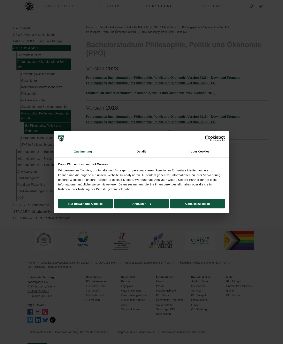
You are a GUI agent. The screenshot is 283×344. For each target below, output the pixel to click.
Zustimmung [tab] (83, 151)
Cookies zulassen (197, 203)
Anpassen (141, 203)
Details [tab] (141, 151)
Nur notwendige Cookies (85, 203)
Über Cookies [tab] (200, 151)
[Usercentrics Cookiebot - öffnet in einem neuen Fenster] (208, 138)
